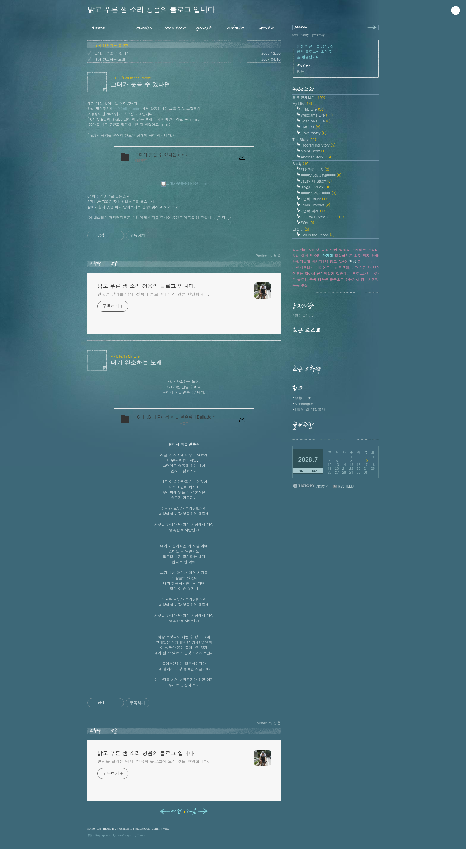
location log (126, 828)
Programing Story (318, 144)
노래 (296, 255)
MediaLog (142, 26)
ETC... (300, 229)
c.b (334, 267)
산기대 (327, 255)
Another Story (316, 156)
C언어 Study (314, 198)
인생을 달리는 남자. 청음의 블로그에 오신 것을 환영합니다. (153, 294)
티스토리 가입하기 (310, 485)
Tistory (141, 835)
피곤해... (346, 267)
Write (266, 26)
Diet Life (310, 126)
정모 (333, 261)
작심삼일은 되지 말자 (352, 255)
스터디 (373, 249)
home (91, 828)
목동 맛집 (300, 285)
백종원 (344, 249)
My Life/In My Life (125, 356)
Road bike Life (315, 120)
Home (96, 26)
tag (99, 828)
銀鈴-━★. (304, 397)
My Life (302, 103)
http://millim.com (126, 108)
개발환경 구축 (315, 169)
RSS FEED (343, 486)
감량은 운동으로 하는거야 (339, 279)
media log (109, 828)
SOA (307, 222)
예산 (304, 255)
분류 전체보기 (308, 97)
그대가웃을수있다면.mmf (184, 183)
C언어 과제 (313, 210)
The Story (304, 139)
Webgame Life (317, 114)
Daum (119, 835)
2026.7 (308, 459)
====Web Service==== (322, 216)
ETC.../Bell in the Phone (131, 77)
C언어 (343, 261)
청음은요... (304, 314)
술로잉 (302, 279)
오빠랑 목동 (318, 249)
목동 (313, 279)
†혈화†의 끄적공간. (310, 409)
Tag (118, 26)
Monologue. (304, 403)
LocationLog (173, 26)
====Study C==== (318, 192)
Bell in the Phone (318, 234)
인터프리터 (305, 267)
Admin (235, 26)
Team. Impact (315, 204)
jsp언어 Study (315, 186)
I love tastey (314, 132)
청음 (90, 835)
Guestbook (202, 26)
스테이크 (359, 249)
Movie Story (313, 150)
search (301, 27)
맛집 (333, 249)
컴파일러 (299, 249)
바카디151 (319, 261)
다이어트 (322, 267)
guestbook (143, 828)
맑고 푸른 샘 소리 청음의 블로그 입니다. (152, 9)
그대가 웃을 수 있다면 (112, 53)
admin (156, 828)
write (166, 828)
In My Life (313, 108)
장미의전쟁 (370, 279)
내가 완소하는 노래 (109, 59)
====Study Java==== (321, 174)
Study (301, 163)
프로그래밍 (361, 273)
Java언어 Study (316, 180)
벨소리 (315, 255)
